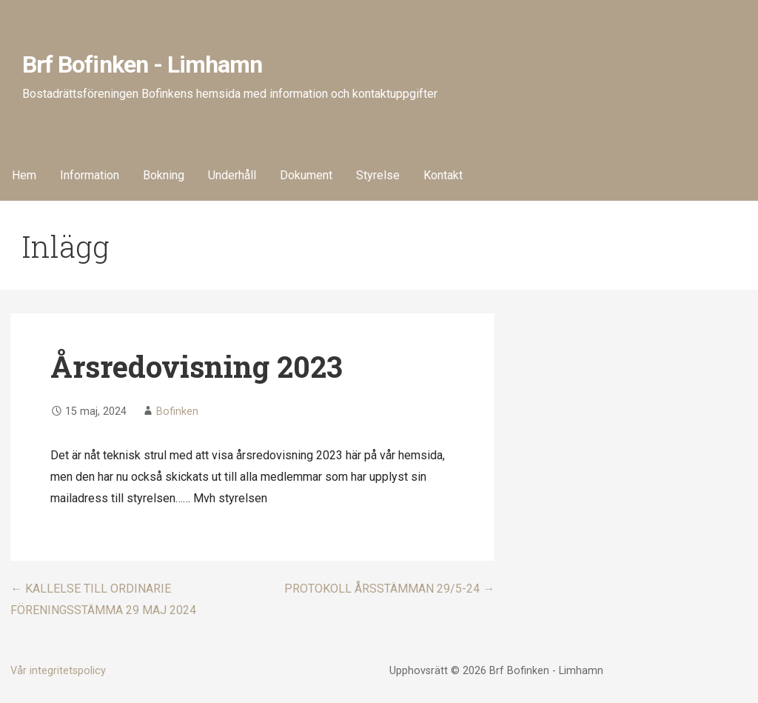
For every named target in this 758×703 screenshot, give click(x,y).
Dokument (306, 175)
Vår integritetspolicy (58, 670)
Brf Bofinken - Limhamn (142, 64)
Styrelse (378, 175)
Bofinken (177, 411)
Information (89, 175)
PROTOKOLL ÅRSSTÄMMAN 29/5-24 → (389, 589)
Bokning (163, 175)
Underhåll (232, 175)
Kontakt (443, 175)
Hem (24, 175)
